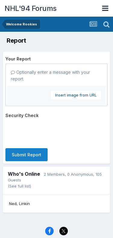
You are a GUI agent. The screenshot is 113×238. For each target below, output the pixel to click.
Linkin (24, 180)
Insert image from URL (76, 95)
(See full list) (19, 162)
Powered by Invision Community (56, 229)
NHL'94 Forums (31, 8)
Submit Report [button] (26, 131)
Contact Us (45, 221)
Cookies (70, 221)
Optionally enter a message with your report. (50, 75)
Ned (13, 180)
